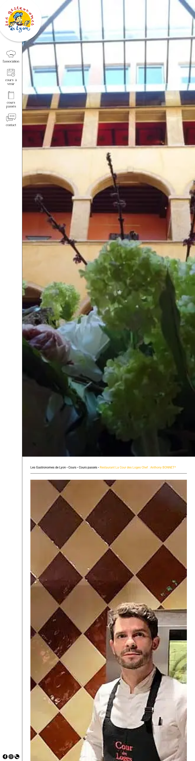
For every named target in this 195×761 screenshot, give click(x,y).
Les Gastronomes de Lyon (48, 467)
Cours (72, 467)
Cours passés (88, 467)
